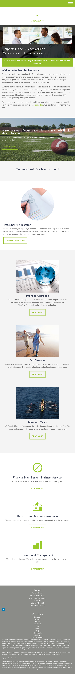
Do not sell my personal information (51, 654)
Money (37, 628)
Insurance (37, 624)
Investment (37, 619)
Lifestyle (37, 631)
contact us (39, 105)
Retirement (37, 617)
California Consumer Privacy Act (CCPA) (59, 652)
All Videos (37, 635)
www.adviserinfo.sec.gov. (32, 669)
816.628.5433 (37, 21)
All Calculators (37, 637)
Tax (37, 626)
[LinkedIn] (37, 15)
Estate (37, 621)
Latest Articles (37, 633)
